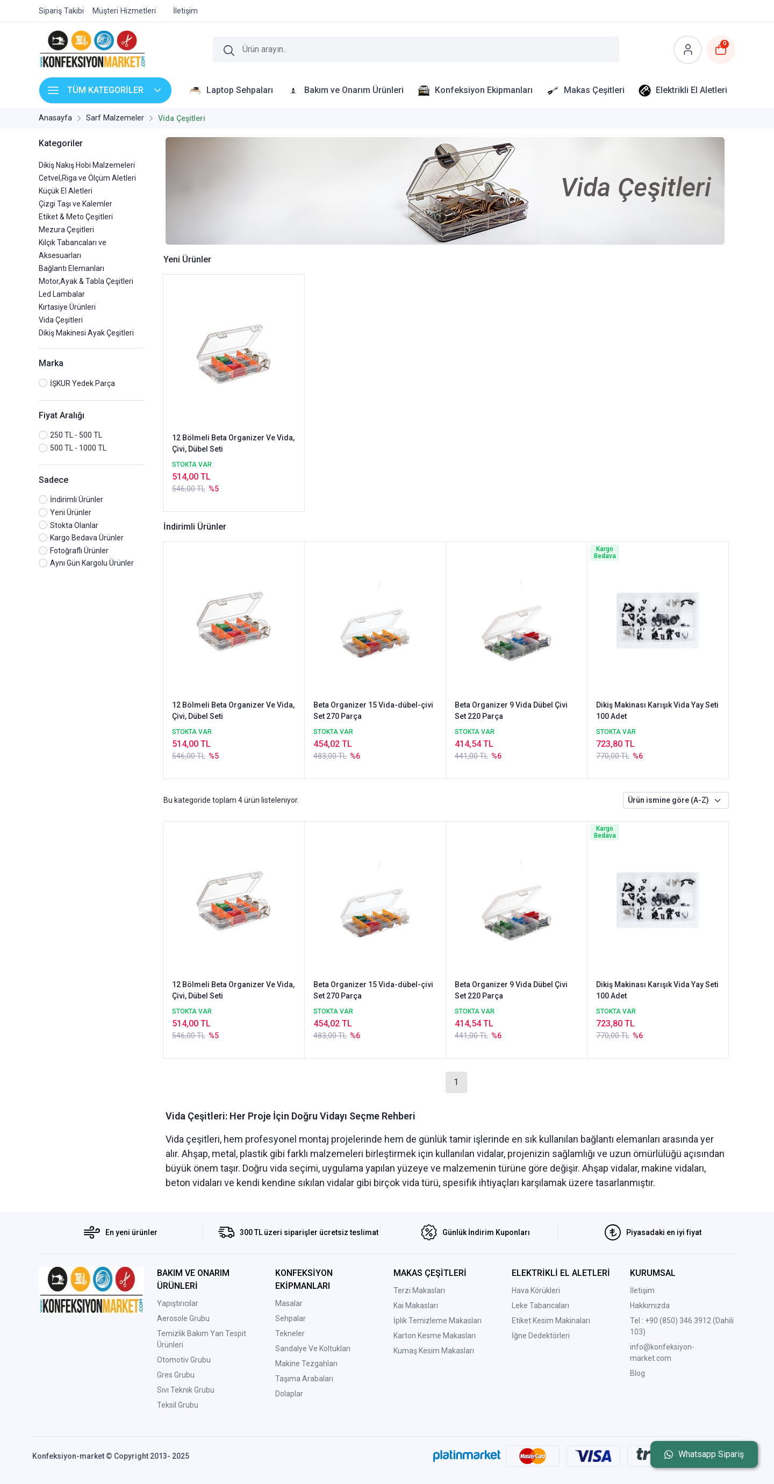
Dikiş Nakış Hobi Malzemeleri (87, 165)
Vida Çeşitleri (61, 320)
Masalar (289, 1303)
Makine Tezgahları (306, 1363)
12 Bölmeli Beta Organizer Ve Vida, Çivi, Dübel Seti (233, 443)
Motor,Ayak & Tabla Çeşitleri (86, 281)
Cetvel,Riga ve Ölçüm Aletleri (87, 178)
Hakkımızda (650, 1305)
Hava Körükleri (536, 1290)
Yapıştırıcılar (177, 1303)
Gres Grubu (176, 1375)
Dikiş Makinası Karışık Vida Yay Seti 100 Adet (657, 710)
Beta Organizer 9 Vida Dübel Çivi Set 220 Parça (511, 710)
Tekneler (290, 1333)
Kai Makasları (415, 1305)
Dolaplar (289, 1393)
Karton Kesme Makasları (434, 1335)
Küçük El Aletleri (65, 191)
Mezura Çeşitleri (66, 229)
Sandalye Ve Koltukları (312, 1348)
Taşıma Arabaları (304, 1378)
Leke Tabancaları (540, 1305)
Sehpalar (290, 1318)
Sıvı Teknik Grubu (185, 1390)
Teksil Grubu (177, 1405)
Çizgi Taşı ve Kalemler (75, 203)
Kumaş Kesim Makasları (433, 1350)
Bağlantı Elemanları (71, 268)
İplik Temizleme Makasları (437, 1320)
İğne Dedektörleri (541, 1335)
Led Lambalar (62, 294)
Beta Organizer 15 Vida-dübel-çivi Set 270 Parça (373, 710)
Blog (637, 1373)
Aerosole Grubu (183, 1318)
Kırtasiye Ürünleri (67, 307)
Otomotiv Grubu (184, 1359)
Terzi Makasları (419, 1290)
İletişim (642, 1290)
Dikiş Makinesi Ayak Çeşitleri (86, 333)
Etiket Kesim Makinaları (551, 1320)
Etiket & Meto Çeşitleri (76, 216)
